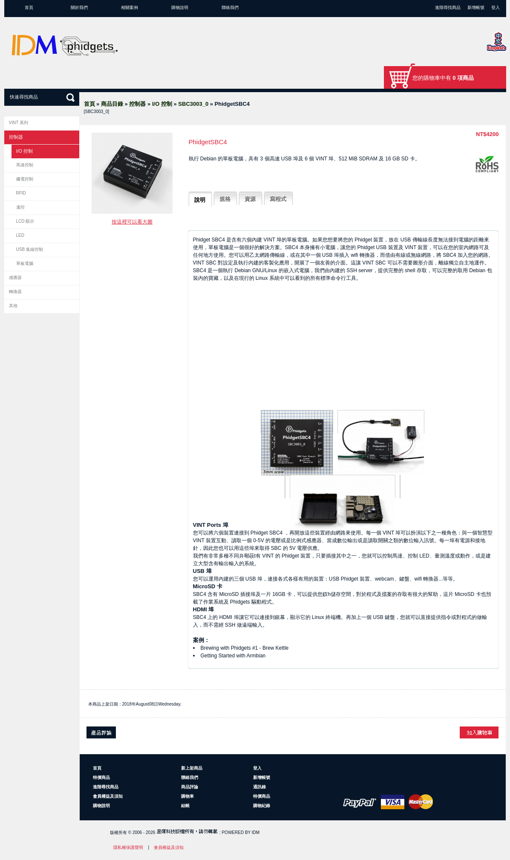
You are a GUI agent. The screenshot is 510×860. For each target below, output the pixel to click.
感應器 (15, 277)
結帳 (185, 805)
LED (20, 235)
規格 (225, 199)
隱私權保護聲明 (128, 847)
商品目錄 (112, 104)
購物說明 (179, 7)
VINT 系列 (18, 122)
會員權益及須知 (108, 796)
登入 (495, 7)
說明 (199, 200)
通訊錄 (259, 786)
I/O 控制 (162, 104)
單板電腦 (24, 263)
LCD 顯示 (25, 221)
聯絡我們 (230, 7)
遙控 (20, 207)
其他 (13, 305)
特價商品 (101, 777)
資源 (250, 199)
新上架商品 (191, 768)
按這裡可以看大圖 (132, 222)
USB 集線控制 (29, 249)
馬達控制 (24, 165)
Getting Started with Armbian (233, 656)
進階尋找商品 (448, 7)
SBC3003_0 (193, 104)
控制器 (137, 104)
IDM (255, 832)
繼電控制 (24, 179)
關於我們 (79, 7)
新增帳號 (475, 7)
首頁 (29, 7)
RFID (21, 193)
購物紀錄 (261, 805)
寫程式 (278, 199)
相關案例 (129, 7)
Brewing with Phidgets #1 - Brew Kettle (245, 648)
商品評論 (189, 786)
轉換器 (15, 291)
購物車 (187, 796)
